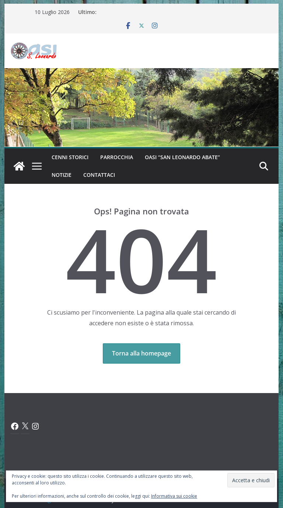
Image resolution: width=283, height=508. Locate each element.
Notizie (61, 174)
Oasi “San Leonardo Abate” (182, 157)
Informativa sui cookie (174, 496)
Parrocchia (116, 157)
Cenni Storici (70, 157)
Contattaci (99, 174)
